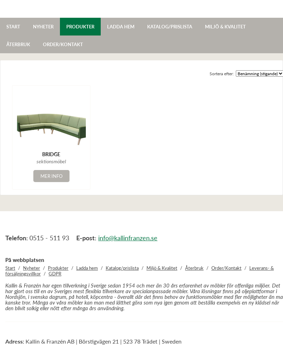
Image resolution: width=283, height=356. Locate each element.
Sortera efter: (222, 73)
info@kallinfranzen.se (127, 238)
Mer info (51, 176)
